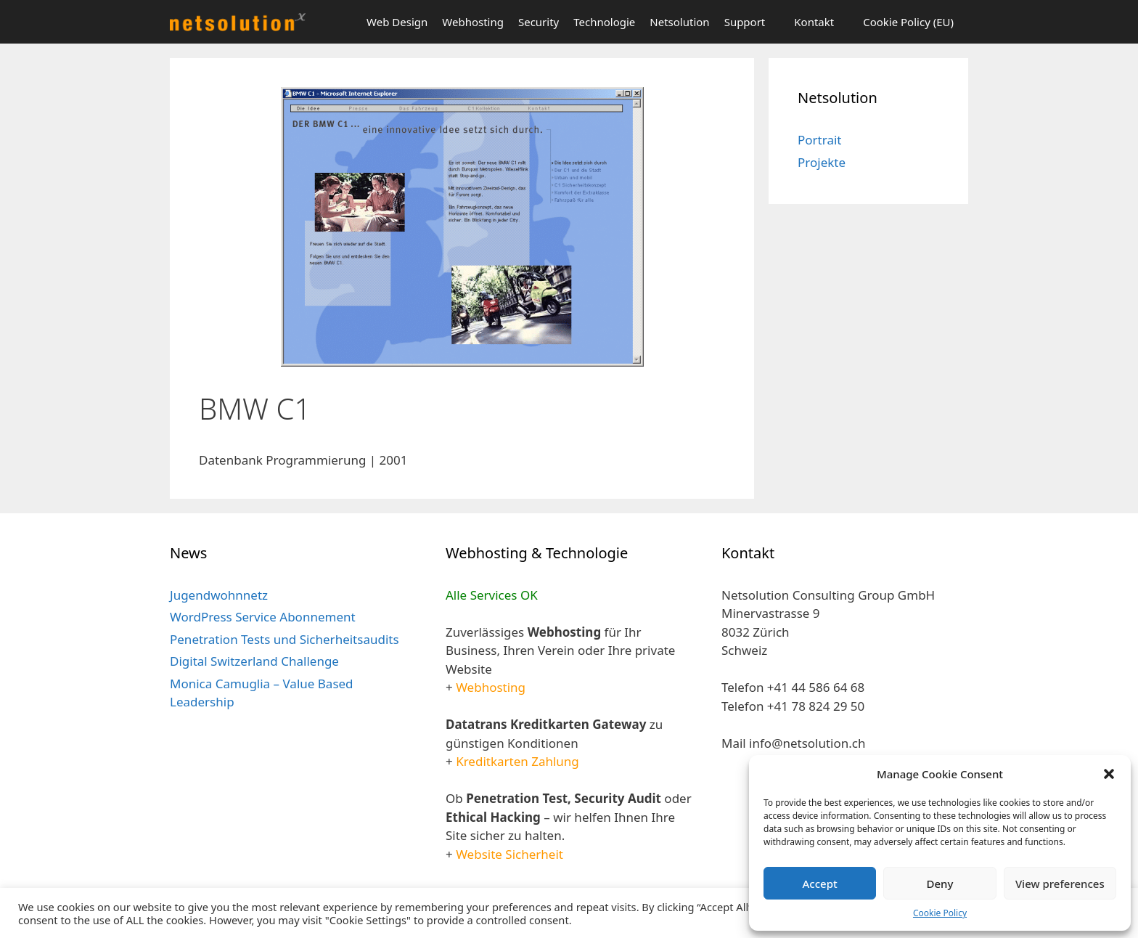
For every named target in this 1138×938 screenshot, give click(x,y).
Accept (820, 883)
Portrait (819, 139)
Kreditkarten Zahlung (517, 761)
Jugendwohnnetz (219, 595)
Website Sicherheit (509, 854)
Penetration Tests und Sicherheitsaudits (284, 639)
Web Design (397, 22)
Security (538, 22)
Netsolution (679, 22)
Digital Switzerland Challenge (254, 661)
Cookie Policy (940, 913)
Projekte (822, 162)
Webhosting (473, 22)
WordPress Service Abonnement (263, 616)
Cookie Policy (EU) (908, 22)
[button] (1109, 774)
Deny (940, 883)
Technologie (604, 22)
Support (745, 22)
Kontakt (814, 22)
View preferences (1060, 883)
